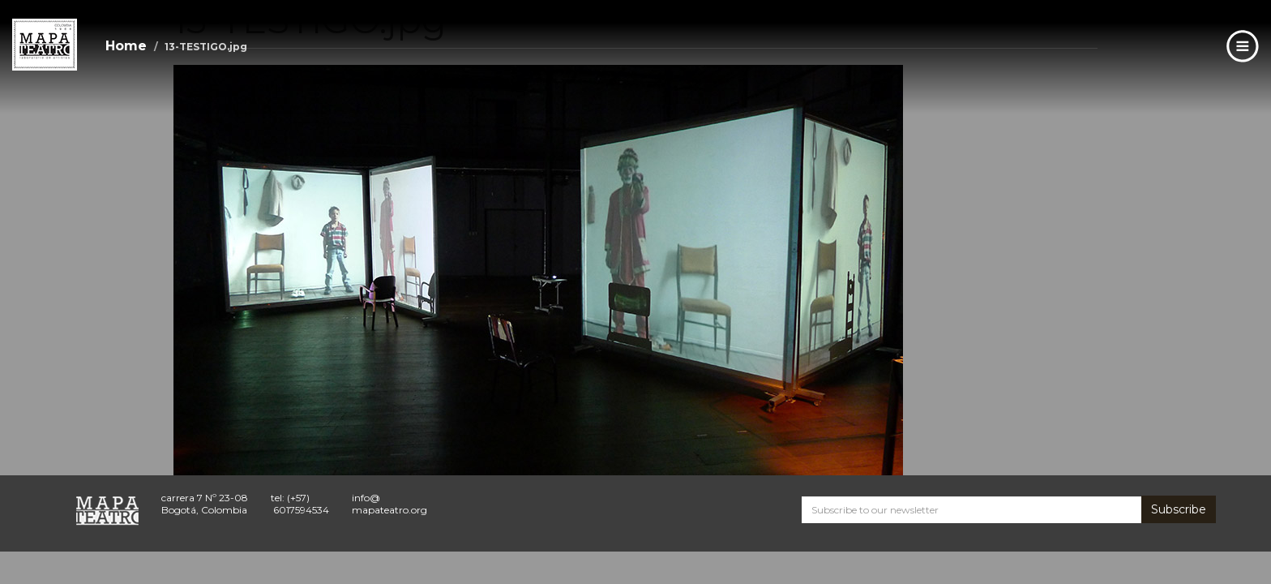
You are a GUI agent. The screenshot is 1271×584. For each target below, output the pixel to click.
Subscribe (1178, 509)
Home (126, 46)
